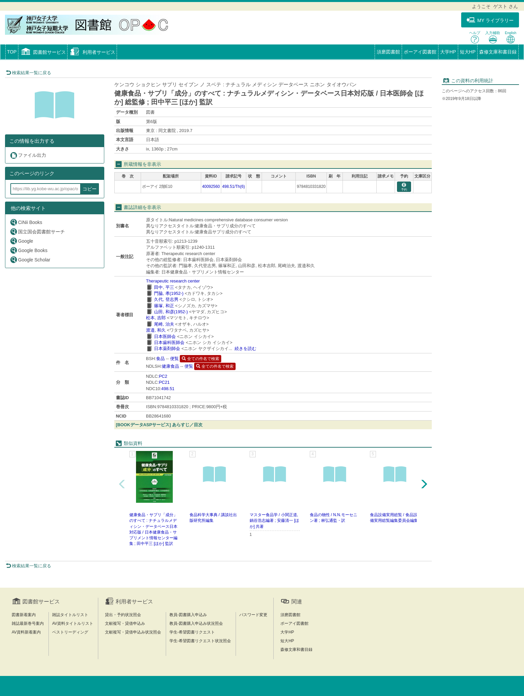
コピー (90, 189)
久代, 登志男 (166, 299)
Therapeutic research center (173, 280)
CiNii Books (26, 222)
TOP (12, 51)
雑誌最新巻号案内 (28, 623)
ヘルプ (474, 37)
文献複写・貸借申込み (125, 623)
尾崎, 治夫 (164, 324)
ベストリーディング (70, 632)
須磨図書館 (388, 51)
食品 (160, 358)
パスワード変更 (253, 614)
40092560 (211, 186)
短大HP (468, 51)
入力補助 (492, 37)
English (510, 37)
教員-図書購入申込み (188, 614)
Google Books (28, 250)
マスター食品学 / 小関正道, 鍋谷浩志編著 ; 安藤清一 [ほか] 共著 (274, 520)
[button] (43, 52)
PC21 (164, 382)
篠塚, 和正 (164, 305)
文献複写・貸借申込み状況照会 (133, 632)
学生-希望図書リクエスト (192, 632)
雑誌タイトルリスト (70, 614)
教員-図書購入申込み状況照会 (196, 623)
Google (21, 240)
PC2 (163, 376)
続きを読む (245, 348)
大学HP (448, 51)
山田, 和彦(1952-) (171, 311)
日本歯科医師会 (169, 342)
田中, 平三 (164, 287)
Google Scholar (30, 259)
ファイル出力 (28, 155)
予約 (404, 187)
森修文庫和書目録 (498, 51)
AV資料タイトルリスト (72, 623)
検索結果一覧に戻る (28, 72)
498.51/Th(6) (233, 186)
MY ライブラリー (490, 20)
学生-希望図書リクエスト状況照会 (200, 641)
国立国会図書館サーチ (37, 231)
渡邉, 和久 (156, 330)
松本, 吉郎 (156, 317)
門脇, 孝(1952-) (168, 293)
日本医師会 (165, 336)
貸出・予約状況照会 (123, 614)
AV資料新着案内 (26, 632)
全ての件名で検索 (200, 358)
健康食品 (170, 366)
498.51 (167, 388)
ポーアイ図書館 (420, 51)
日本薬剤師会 (167, 348)
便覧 (174, 358)
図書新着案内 (24, 614)
